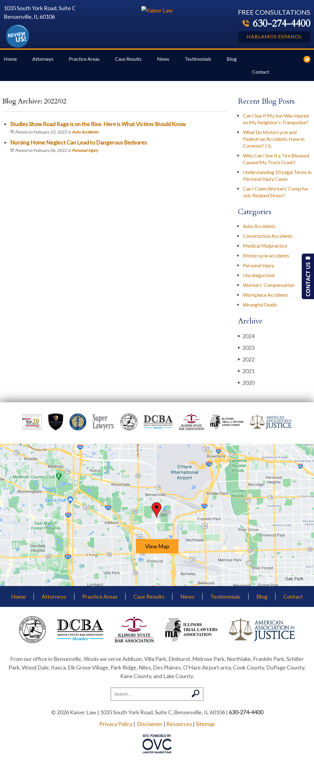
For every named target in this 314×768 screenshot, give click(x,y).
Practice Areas (84, 61)
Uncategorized (258, 277)
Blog (232, 61)
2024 (246, 338)
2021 (246, 373)
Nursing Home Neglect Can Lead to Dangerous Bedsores (78, 144)
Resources (179, 726)
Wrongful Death (260, 307)
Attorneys (42, 61)
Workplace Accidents (266, 297)
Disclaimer (150, 726)
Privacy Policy (115, 726)
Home (10, 61)
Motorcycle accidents (266, 258)
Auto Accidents (85, 134)
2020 (246, 385)
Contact (260, 74)
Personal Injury (85, 152)
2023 (246, 350)
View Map (157, 548)
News (163, 61)
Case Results (128, 61)
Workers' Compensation (268, 287)
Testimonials (198, 61)
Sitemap (205, 726)
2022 (246, 361)
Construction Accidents (268, 238)
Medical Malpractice (265, 248)
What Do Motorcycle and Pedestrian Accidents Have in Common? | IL (273, 141)
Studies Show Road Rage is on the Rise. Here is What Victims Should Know (98, 126)
